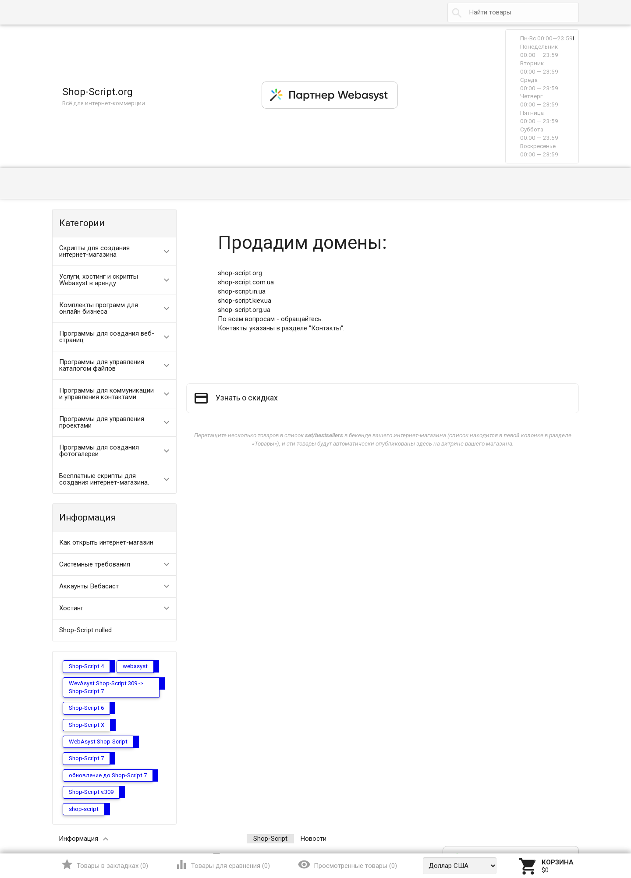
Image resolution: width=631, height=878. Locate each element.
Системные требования (94, 564)
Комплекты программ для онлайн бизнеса (98, 308)
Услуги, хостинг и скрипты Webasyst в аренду (98, 280)
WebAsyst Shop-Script (98, 741)
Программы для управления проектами (101, 422)
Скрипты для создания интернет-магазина (94, 251)
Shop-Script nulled (85, 630)
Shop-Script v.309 (91, 792)
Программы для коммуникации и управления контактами (106, 393)
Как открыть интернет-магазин (106, 542)
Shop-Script (270, 839)
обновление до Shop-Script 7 (108, 775)
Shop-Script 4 (86, 666)
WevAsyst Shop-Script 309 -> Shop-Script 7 (106, 687)
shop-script (84, 809)
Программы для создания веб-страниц (106, 336)
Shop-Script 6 (86, 708)
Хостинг (71, 608)
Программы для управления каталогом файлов (101, 365)
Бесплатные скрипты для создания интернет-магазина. (104, 479)
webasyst (135, 666)
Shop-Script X (86, 725)
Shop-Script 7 (86, 758)
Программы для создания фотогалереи (99, 450)
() (104, 864)
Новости (313, 839)
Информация (78, 839)
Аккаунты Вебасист (89, 586)
